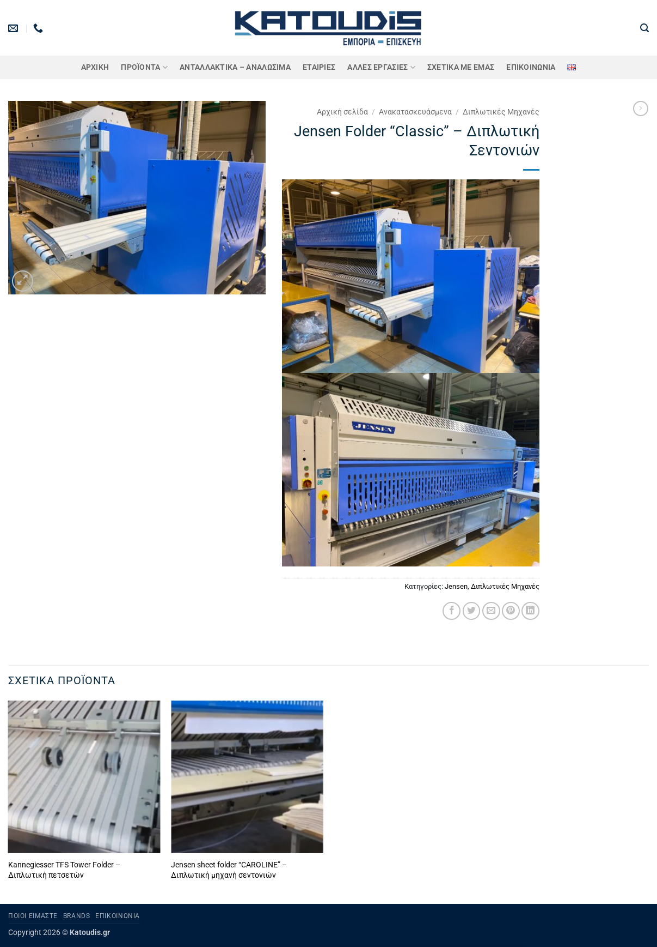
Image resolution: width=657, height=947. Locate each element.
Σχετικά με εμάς (460, 67)
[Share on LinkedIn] (530, 611)
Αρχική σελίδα (342, 111)
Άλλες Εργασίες (381, 67)
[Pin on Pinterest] (511, 611)
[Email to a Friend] (491, 611)
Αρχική (95, 67)
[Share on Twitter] (472, 611)
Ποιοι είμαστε (33, 916)
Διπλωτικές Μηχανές (501, 111)
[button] (644, 28)
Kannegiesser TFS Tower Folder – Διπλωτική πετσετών (64, 870)
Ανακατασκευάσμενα (415, 111)
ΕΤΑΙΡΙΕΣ (319, 67)
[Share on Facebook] (451, 611)
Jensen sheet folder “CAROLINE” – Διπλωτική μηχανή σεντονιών (229, 870)
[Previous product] (640, 108)
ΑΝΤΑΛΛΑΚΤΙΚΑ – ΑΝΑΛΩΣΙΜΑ (235, 67)
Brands (76, 916)
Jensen (456, 586)
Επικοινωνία (530, 67)
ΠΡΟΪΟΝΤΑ (144, 67)
